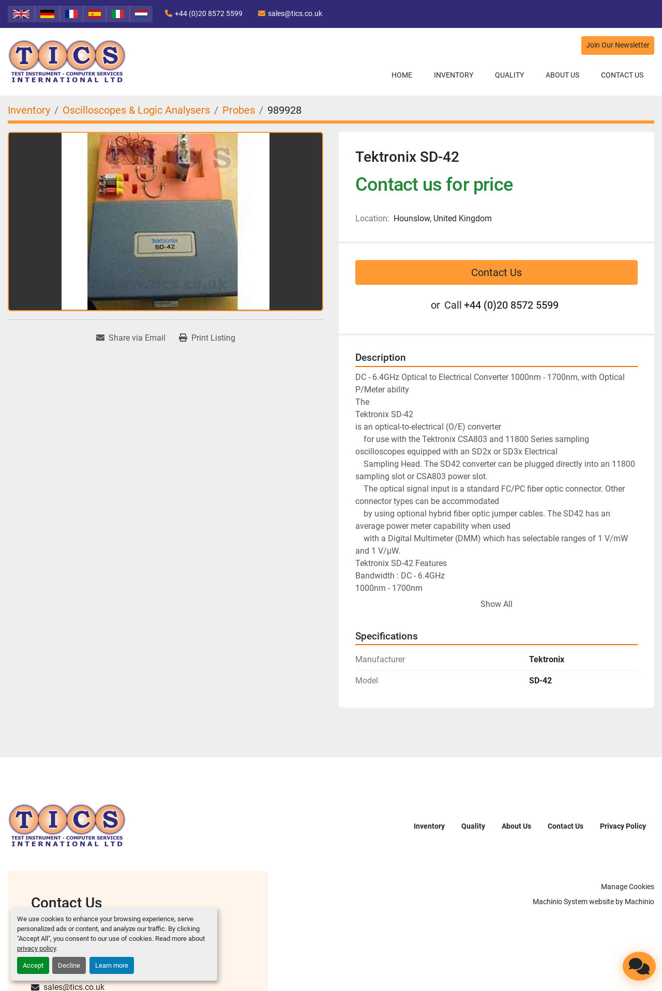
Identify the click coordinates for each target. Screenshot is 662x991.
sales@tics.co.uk (295, 13)
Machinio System (560, 901)
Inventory (453, 75)
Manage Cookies (627, 886)
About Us (562, 75)
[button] (453, 75)
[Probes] (238, 110)
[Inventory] (29, 110)
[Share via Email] (130, 338)
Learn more (111, 965)
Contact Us (622, 75)
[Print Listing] (207, 338)
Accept (33, 965)
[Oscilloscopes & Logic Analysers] (136, 110)
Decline (69, 965)
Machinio (639, 901)
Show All (496, 604)
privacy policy (36, 948)
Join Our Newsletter (618, 45)
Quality (509, 75)
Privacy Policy (623, 826)
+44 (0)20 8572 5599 (209, 13)
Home (402, 75)
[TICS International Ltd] (67, 825)
